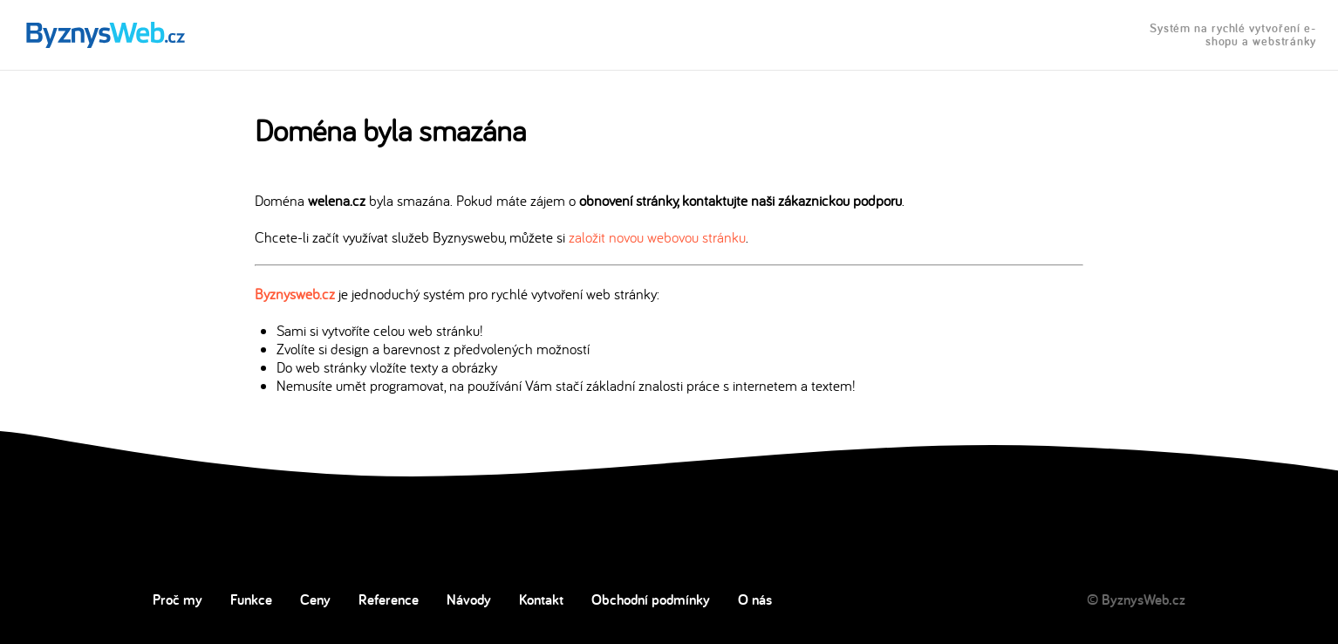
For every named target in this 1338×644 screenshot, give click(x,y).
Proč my (177, 599)
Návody (469, 599)
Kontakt (541, 599)
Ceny (315, 599)
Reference (388, 599)
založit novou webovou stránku (657, 237)
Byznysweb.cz (295, 293)
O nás (755, 599)
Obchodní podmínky (650, 599)
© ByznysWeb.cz (1136, 599)
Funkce (251, 599)
